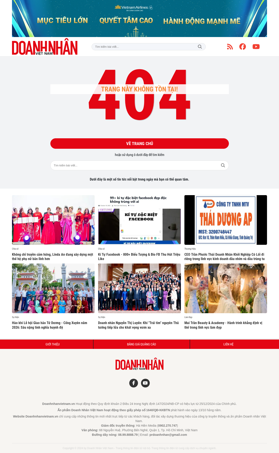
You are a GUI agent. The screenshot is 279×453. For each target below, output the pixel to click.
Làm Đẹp (188, 317)
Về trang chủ (139, 143)
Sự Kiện (15, 317)
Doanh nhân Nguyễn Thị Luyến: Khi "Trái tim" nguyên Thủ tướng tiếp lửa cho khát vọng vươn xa (138, 325)
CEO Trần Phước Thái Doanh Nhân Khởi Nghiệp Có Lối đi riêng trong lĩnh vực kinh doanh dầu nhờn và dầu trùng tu (224, 256)
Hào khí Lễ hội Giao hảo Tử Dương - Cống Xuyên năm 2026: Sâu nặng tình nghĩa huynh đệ (49, 325)
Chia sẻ (15, 248)
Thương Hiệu (190, 248)
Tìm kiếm (199, 46)
